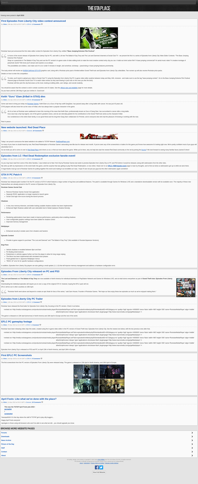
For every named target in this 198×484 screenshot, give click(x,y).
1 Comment (36, 302)
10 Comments (37, 130)
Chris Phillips (101, 459)
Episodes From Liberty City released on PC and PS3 (30, 271)
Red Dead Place (33, 150)
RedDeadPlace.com (63, 141)
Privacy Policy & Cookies (97, 463)
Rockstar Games (33, 104)
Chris (5, 24)
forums (143, 150)
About (3, 455)
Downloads (5, 436)
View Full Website (99, 472)
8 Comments (36, 100)
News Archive (6, 440)
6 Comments (36, 159)
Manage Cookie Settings (111, 463)
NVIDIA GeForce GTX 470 (32, 70)
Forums (4, 433)
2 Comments (36, 24)
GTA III (29, 100)
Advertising (87, 463)
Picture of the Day (7, 444)
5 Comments (36, 358)
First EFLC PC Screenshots (16, 355)
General (29, 130)
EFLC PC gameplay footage (16, 321)
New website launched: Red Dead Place (23, 127)
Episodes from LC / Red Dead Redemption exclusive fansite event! (38, 155)
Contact (4, 452)
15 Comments (36, 402)
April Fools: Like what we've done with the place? (28, 399)
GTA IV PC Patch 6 (11, 174)
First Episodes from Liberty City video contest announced (33, 21)
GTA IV (29, 24)
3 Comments (36, 274)
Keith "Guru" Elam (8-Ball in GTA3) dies (23, 96)
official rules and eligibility (69, 88)
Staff (3, 448)
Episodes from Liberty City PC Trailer (22, 298)
